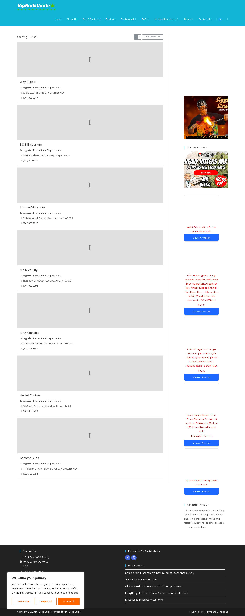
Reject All (46, 601)
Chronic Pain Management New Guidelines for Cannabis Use (159, 572)
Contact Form (200, 527)
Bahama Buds (29, 458)
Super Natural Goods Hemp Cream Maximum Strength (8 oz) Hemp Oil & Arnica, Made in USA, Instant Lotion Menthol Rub (201, 423)
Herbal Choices (30, 395)
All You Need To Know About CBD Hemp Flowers (153, 586)
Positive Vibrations (32, 207)
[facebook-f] (128, 557)
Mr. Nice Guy (28, 270)
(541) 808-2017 (30, 223)
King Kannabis (29, 333)
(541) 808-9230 (30, 160)
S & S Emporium (31, 145)
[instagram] (134, 557)
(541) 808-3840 (30, 348)
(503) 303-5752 (30, 473)
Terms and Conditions (217, 611)
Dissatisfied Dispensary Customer (144, 599)
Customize (23, 601)
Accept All (68, 601)
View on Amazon (201, 237)
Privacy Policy (196, 611)
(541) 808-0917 (30, 97)
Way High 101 (29, 82)
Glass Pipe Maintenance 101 (141, 579)
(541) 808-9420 (30, 411)
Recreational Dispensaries (47, 87)
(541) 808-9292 (30, 285)
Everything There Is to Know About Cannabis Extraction (156, 593)
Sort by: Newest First (152, 37)
